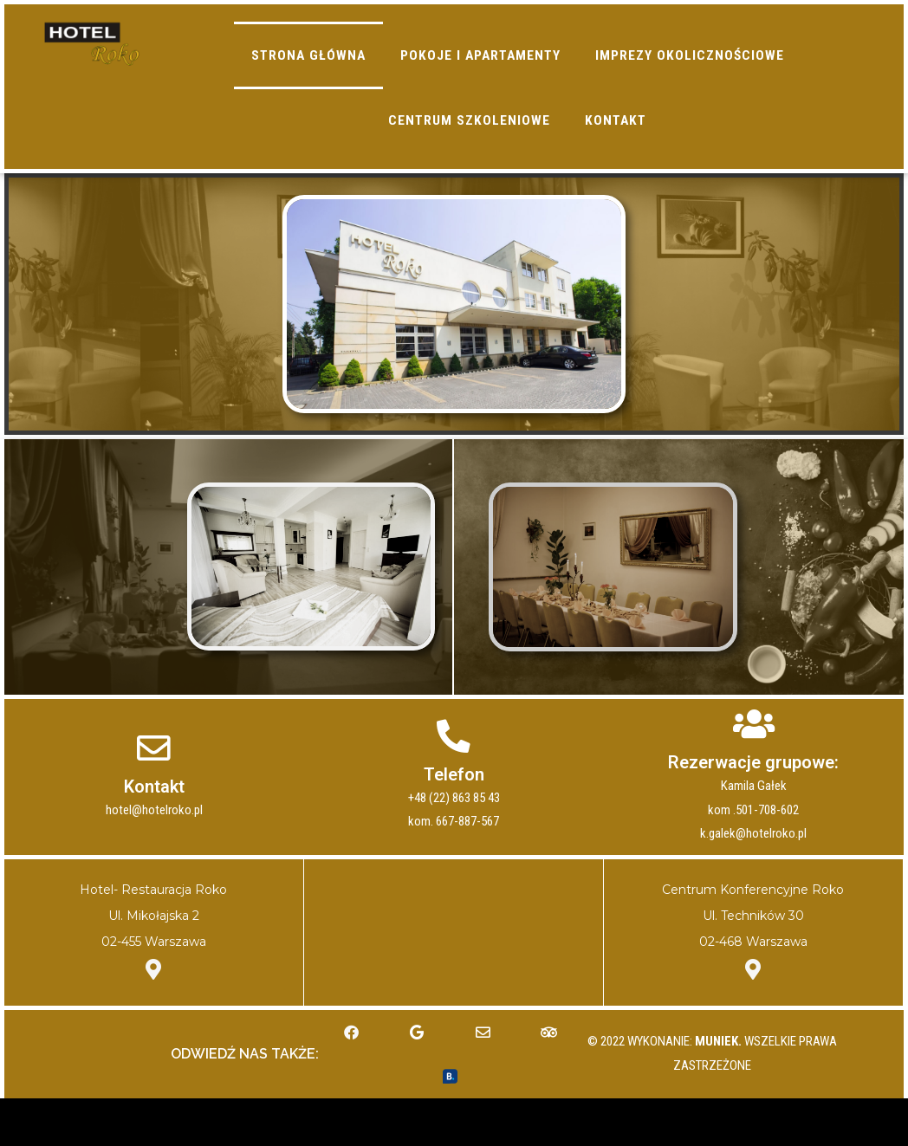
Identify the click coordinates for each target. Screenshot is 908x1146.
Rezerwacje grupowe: (753, 801)
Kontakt (154, 825)
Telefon (454, 813)
